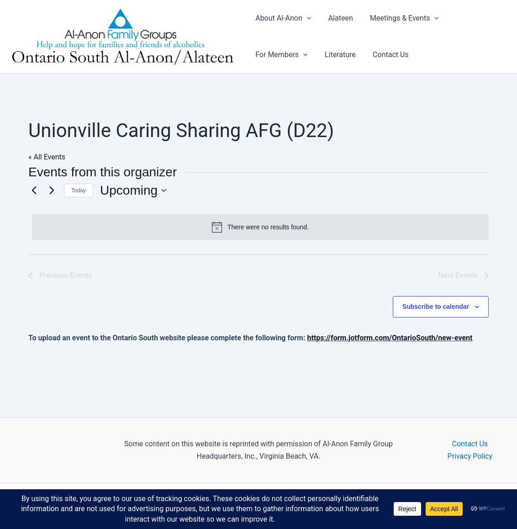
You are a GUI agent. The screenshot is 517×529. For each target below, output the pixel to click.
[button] (306, 18)
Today (78, 190)
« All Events (46, 157)
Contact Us (386, 54)
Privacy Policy (470, 456)
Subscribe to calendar (435, 306)
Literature (337, 54)
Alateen (338, 18)
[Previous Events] (33, 190)
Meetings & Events (399, 18)
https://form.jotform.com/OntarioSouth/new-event (389, 337)
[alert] (260, 227)
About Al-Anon (283, 18)
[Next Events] (51, 190)
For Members (281, 55)
